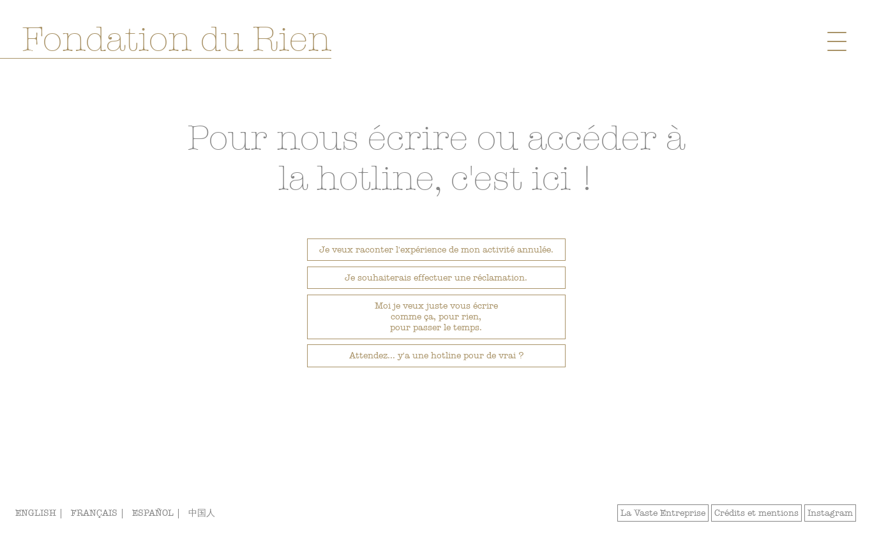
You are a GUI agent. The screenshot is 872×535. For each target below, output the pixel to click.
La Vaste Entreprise (662, 513)
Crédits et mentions (756, 513)
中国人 (201, 513)
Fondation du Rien (176, 39)
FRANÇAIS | (99, 513)
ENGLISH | (40, 513)
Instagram (830, 513)
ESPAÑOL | (157, 513)
